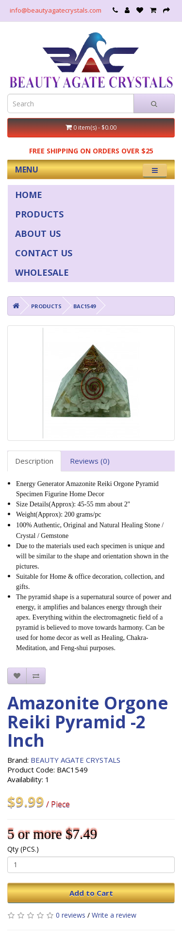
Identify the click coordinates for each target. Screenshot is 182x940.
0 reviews (70, 915)
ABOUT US (38, 233)
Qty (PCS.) (23, 849)
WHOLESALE (42, 272)
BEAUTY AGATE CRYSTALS (75, 760)
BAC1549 (84, 306)
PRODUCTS (39, 214)
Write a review (114, 915)
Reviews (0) (90, 461)
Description (34, 461)
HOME (28, 195)
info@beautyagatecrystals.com (55, 10)
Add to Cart (91, 893)
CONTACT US (43, 253)
